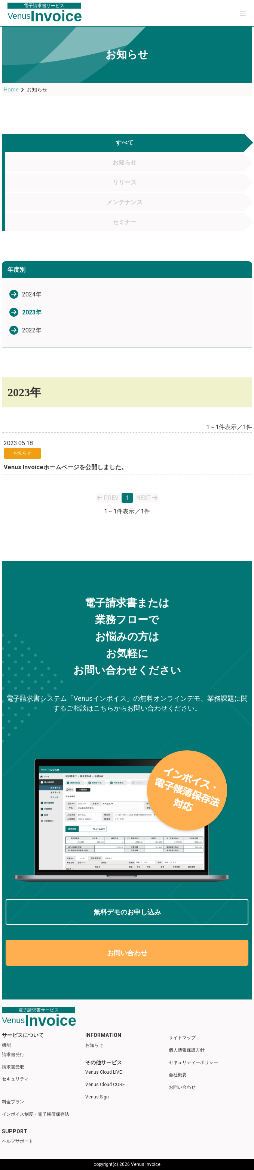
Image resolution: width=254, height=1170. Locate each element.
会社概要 (178, 1074)
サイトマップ (182, 1037)
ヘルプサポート (17, 1141)
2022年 (32, 330)
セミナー (125, 222)
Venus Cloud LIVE (103, 1072)
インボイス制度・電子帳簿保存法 (35, 1114)
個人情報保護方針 (187, 1050)
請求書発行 (13, 1054)
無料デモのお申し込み (127, 912)
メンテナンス (125, 202)
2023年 (32, 312)
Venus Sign (97, 1097)
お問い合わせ (127, 953)
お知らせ (125, 162)
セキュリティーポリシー (193, 1062)
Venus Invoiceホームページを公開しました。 (65, 467)
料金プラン (13, 1101)
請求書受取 (13, 1067)
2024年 (32, 294)
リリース (125, 182)
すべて (125, 142)
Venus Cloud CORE (105, 1084)
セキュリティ (15, 1079)
